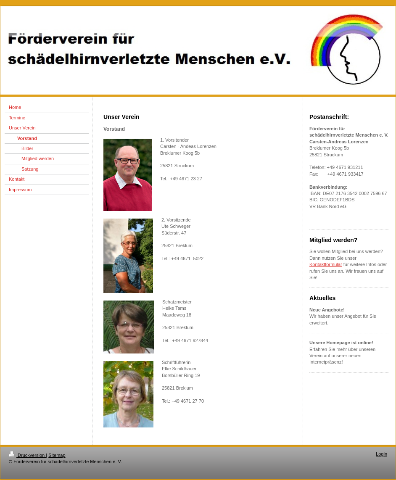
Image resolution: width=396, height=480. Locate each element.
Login (381, 453)
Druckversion (27, 455)
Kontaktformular (325, 264)
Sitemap (56, 455)
